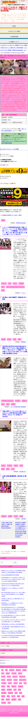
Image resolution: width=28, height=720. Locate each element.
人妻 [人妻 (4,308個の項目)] (8, 686)
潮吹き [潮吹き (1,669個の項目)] (3, 696)
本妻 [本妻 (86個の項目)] (16, 693)
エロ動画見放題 (14, 36)
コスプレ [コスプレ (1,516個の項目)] (9, 680)
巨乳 (3, 404)
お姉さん (4, 516)
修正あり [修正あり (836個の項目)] (14, 686)
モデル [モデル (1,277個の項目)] (15, 683)
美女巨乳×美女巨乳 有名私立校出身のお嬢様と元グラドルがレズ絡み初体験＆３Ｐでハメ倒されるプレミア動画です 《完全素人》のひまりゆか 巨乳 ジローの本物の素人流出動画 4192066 (14, 350)
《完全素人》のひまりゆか (7, 400)
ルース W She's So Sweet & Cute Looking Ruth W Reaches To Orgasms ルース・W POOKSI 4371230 (13, 636)
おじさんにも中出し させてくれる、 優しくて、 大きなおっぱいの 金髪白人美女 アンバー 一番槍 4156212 (13, 620)
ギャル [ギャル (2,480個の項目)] (3, 680)
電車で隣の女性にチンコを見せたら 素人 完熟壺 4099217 (13, 624)
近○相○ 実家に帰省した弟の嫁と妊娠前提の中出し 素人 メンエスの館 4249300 (14, 627)
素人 (3, 286)
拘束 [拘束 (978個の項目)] (19, 689)
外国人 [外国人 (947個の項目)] (3, 689)
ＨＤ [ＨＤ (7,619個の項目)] (9, 702)
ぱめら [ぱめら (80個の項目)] (7, 673)
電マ (3, 290)
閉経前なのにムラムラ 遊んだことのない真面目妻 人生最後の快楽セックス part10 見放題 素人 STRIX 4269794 (13, 632)
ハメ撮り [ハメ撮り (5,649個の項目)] (4, 683)
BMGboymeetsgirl (17, 50)
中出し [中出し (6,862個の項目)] (3, 686)
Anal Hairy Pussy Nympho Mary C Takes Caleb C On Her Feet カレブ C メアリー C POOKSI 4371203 (13, 584)
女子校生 (21, 283)
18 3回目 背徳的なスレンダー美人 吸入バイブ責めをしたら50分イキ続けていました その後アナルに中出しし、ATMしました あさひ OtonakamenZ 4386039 (13, 579)
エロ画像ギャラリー (14, 41)
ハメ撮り (17, 400)
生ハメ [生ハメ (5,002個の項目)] (13, 696)
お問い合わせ (2, 662)
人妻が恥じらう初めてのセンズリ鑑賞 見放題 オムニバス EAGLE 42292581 (13, 599)
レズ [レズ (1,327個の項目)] (21, 683)
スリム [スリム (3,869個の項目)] (15, 680)
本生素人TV (22, 471)
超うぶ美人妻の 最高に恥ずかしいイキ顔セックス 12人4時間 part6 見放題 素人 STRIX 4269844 (13, 616)
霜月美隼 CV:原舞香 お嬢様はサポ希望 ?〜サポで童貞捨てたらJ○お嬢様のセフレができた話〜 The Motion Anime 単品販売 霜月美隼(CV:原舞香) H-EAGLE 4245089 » (21, 529)
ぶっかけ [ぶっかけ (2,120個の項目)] (14, 673)
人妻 (14, 339)
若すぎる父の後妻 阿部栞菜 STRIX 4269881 (10, 574)
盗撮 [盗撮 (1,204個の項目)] (23, 696)
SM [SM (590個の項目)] (6, 670)
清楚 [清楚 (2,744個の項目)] (21, 693)
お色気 (3, 339)
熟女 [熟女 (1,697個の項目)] (8, 696)
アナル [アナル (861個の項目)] (3, 676)
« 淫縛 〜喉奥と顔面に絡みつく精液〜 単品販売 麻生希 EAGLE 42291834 (6, 525)
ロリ (10, 283)
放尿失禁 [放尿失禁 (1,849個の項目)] (4, 693)
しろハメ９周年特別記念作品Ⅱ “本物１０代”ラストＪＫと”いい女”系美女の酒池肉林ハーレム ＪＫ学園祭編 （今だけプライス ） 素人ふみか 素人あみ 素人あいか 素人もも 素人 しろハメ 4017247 (14, 231)
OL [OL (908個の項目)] (2, 670)
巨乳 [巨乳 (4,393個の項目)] (15, 689)
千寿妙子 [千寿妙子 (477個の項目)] (20, 686)
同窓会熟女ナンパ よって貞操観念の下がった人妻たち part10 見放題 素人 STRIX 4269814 (12, 603)
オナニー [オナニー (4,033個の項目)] (15, 676)
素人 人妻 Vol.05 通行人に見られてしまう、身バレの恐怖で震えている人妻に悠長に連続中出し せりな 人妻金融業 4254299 (13, 594)
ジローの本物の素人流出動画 (18, 406)
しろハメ (23, 292)
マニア (9, 339)
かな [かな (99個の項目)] (3, 673)
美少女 (13, 404)
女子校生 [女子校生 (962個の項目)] (9, 689)
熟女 (19, 339)
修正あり (24, 400)
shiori (3, 220)
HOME (14, 26)
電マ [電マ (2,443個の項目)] (19, 699)
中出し (15, 283)
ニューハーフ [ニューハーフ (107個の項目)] (23, 680)
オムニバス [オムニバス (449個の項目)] (22, 676)
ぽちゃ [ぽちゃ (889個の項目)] (20, 673)
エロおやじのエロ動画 (14, 31)
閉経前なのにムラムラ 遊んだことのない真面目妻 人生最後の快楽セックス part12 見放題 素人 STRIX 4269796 (13, 571)
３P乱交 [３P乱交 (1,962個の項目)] (3, 702)
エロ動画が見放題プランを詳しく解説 (11, 215)
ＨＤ (13, 469)
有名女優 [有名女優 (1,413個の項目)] (10, 693)
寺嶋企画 (23, 341)
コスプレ (4, 283)
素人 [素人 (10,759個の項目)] (3, 699)
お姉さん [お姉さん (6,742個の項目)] (18, 670)
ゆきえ (3, 465)
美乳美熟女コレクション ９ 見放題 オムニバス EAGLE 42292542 (12, 589)
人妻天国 (23, 518)
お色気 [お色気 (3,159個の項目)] (24, 670)
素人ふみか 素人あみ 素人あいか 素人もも (15, 286)
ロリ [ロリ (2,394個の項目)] (25, 683)
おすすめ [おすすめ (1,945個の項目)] (12, 670)
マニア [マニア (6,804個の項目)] (9, 683)
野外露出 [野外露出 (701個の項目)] (14, 699)
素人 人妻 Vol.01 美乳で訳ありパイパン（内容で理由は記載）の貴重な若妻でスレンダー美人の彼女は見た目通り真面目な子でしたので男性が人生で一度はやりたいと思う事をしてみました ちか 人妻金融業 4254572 (14, 610)
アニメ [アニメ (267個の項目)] (8, 676)
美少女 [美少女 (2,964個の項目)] (7, 699)
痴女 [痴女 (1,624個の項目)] (18, 696)
